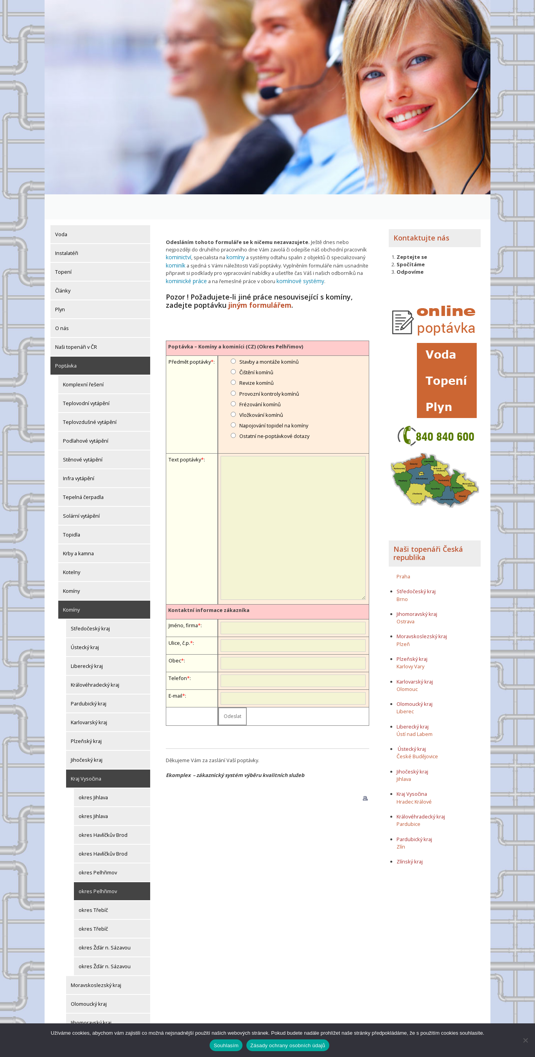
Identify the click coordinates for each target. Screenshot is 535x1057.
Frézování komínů (260, 376)
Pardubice (408, 798)
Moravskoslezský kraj (96, 960)
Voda (61, 209)
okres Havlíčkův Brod (103, 809)
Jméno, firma (183, 597)
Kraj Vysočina (86, 753)
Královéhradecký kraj (95, 659)
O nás (62, 303)
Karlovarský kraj (89, 697)
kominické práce (185, 254)
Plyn (60, 284)
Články (62, 265)
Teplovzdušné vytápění (90, 396)
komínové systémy (295, 254)
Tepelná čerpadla (83, 472)
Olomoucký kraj (89, 978)
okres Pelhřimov (98, 847)
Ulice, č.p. (179, 615)
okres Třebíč (93, 884)
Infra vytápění (78, 453)
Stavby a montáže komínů (269, 333)
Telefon (178, 650)
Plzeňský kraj (86, 716)
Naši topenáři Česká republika (428, 528)
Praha (403, 551)
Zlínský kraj (84, 1016)
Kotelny (71, 547)
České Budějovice (417, 731)
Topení (63, 246)
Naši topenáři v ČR (76, 321)
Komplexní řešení (83, 359)
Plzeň (403, 618)
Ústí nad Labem (415, 708)
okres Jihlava (93, 772)
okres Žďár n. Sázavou (105, 922)
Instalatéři (66, 227)
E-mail (175, 667)
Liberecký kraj (87, 640)
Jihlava (404, 753)
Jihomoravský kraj (91, 997)
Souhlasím (226, 1045)
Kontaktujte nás (421, 212)
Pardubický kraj (88, 678)
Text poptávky (185, 431)
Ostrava (406, 596)
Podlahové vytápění (85, 415)
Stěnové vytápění (82, 434)
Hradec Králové (414, 776)
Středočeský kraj (90, 603)
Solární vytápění (81, 490)
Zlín (401, 821)
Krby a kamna (78, 528)
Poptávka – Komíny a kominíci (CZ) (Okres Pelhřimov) (235, 318)
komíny (232, 231)
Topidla (71, 509)
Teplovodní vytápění (86, 378)
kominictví (177, 231)
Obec (175, 632)
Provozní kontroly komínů (269, 366)
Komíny (71, 565)
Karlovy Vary (410, 641)
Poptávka (66, 340)
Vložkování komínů (261, 387)
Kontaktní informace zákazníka (209, 582)
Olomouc (407, 663)
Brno (402, 573)
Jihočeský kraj (86, 734)
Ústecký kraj (85, 622)
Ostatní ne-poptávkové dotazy (274, 408)
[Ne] (525, 1040)
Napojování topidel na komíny (273, 398)
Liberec (405, 686)
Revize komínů (256, 355)
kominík (175, 239)
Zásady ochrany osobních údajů (287, 1045)
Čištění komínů (256, 344)
